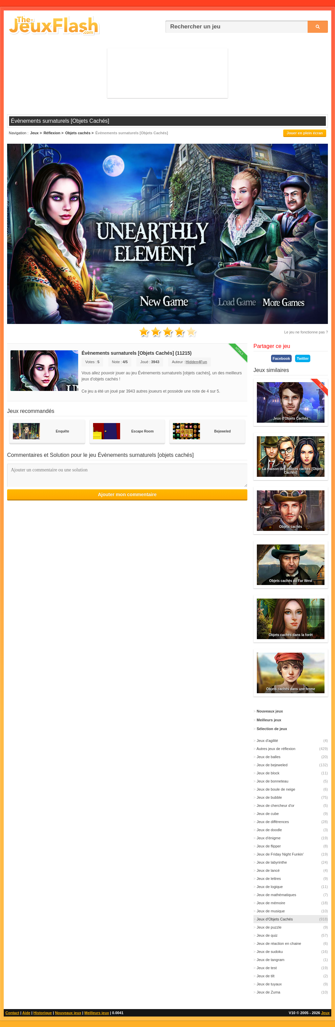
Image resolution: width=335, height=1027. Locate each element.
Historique (43, 1013)
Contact (12, 1013)
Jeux (325, 1013)
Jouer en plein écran (305, 133)
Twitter (303, 358)
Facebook (281, 358)
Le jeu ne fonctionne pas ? (306, 332)
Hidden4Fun (196, 362)
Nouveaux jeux (68, 1013)
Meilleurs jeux (96, 1013)
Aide (26, 1013)
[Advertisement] (167, 73)
